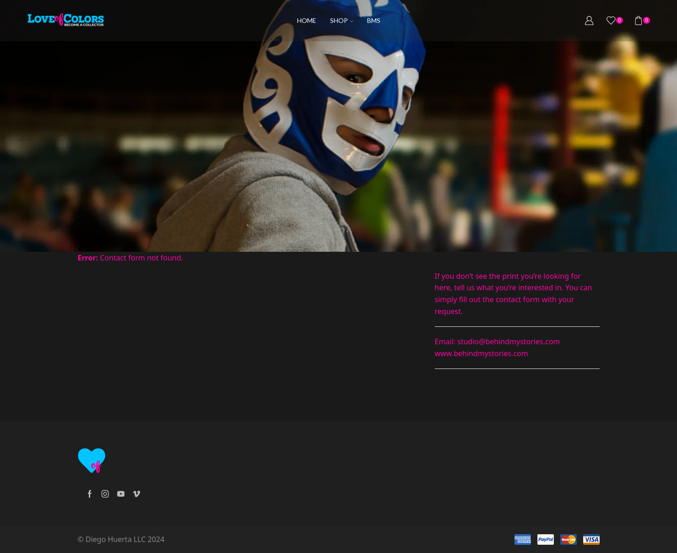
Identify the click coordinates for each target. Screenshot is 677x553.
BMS (373, 20)
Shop (341, 20)
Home (306, 20)
